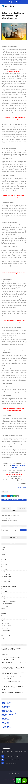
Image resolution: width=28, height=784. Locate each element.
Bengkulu (4, 554)
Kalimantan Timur (6, 581)
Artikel (3, 547)
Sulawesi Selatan (6, 620)
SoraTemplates (10, 776)
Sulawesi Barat (5, 618)
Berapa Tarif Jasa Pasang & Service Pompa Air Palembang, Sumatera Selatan (13, 672)
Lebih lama (21, 508)
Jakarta (4, 559)
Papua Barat (5, 611)
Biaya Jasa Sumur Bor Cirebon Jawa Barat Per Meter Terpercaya (13, 677)
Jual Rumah (5, 491)
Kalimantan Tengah (6, 579)
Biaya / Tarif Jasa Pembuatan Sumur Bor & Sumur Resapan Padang (12, 682)
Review (4, 613)
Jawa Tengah (5, 566)
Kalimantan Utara (6, 584)
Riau (3, 615)
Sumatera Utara (6, 635)
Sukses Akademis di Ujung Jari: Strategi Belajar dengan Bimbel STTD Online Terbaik (13, 668)
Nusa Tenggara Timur (7, 606)
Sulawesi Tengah (6, 623)
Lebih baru (6, 508)
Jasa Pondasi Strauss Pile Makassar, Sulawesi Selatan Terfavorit (13, 653)
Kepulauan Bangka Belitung (9, 586)
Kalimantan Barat (6, 574)
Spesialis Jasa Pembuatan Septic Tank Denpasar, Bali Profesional (11, 649)
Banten (4, 552)
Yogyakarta (5, 638)
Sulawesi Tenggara (6, 625)
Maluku (4, 596)
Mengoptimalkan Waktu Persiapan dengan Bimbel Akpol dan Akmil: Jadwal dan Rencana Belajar (13, 688)
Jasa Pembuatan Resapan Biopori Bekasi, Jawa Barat (13, 663)
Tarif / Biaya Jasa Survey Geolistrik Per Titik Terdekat (12, 693)
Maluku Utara (5, 598)
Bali (3, 549)
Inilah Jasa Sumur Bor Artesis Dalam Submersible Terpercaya (10, 658)
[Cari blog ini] (9, 530)
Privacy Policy (11, 779)
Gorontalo (4, 557)
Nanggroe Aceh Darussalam (9, 601)
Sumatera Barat (6, 630)
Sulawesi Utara (5, 628)
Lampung (4, 591)
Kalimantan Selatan (6, 576)
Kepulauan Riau (6, 588)
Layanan (4, 593)
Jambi (3, 561)
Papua (3, 608)
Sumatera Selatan (6, 633)
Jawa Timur (4, 569)
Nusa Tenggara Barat (7, 603)
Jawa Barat (4, 564)
